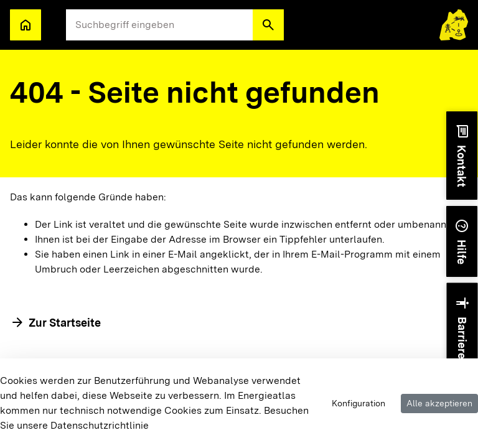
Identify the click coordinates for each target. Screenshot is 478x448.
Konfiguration (358, 403)
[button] (268, 24)
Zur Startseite (65, 322)
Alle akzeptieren (439, 403)
